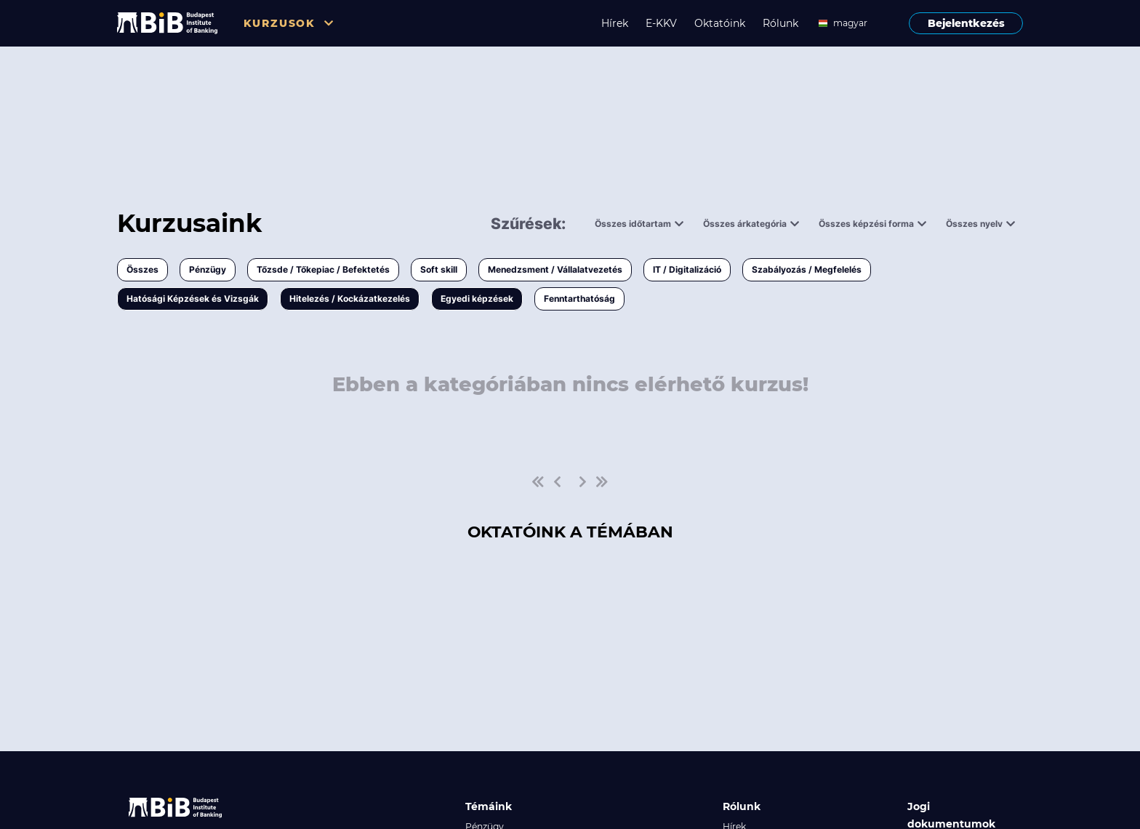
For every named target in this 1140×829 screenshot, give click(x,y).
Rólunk (780, 23)
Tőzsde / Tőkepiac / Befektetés (323, 269)
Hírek (614, 23)
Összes (142, 269)
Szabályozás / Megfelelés (807, 269)
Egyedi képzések (477, 298)
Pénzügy (207, 269)
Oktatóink (719, 23)
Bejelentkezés (966, 23)
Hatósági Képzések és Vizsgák (193, 298)
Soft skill (438, 269)
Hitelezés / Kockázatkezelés (349, 298)
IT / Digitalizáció (687, 269)
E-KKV (661, 23)
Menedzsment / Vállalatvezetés (555, 269)
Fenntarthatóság (579, 298)
